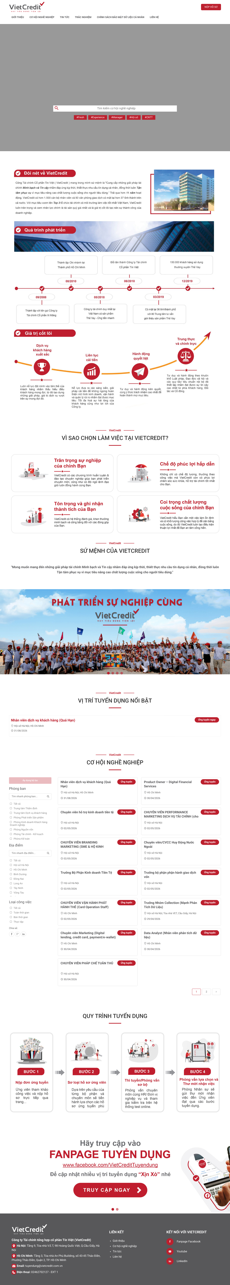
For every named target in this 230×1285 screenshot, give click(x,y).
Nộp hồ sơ (211, 7)
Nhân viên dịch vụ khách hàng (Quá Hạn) (43, 710)
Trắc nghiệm (120, 6)
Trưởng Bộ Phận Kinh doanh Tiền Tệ (86, 863)
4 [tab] (121, 663)
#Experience (98, 107)
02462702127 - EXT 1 (44, 1262)
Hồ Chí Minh (37, 716)
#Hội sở (133, 107)
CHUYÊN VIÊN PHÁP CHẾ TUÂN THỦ (87, 953)
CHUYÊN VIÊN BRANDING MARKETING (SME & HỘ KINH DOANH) (82, 837)
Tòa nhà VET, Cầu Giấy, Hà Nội (179, 903)
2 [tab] (113, 663)
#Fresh (80, 107)
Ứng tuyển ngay (207, 710)
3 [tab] (117, 663)
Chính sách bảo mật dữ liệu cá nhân (158, 6)
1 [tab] (108, 663)
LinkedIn (182, 1251)
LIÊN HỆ (191, 6)
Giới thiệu (55, 6)
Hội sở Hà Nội (21, 716)
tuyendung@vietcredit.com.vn (44, 1256)
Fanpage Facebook (188, 1231)
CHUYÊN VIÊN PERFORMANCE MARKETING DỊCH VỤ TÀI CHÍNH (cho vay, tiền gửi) (171, 807)
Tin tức (102, 6)
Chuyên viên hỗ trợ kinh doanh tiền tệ (87, 802)
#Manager (117, 107)
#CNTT (149, 107)
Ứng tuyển (126, 772)
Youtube (182, 1241)
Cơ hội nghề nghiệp (79, 6)
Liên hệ (117, 1246)
